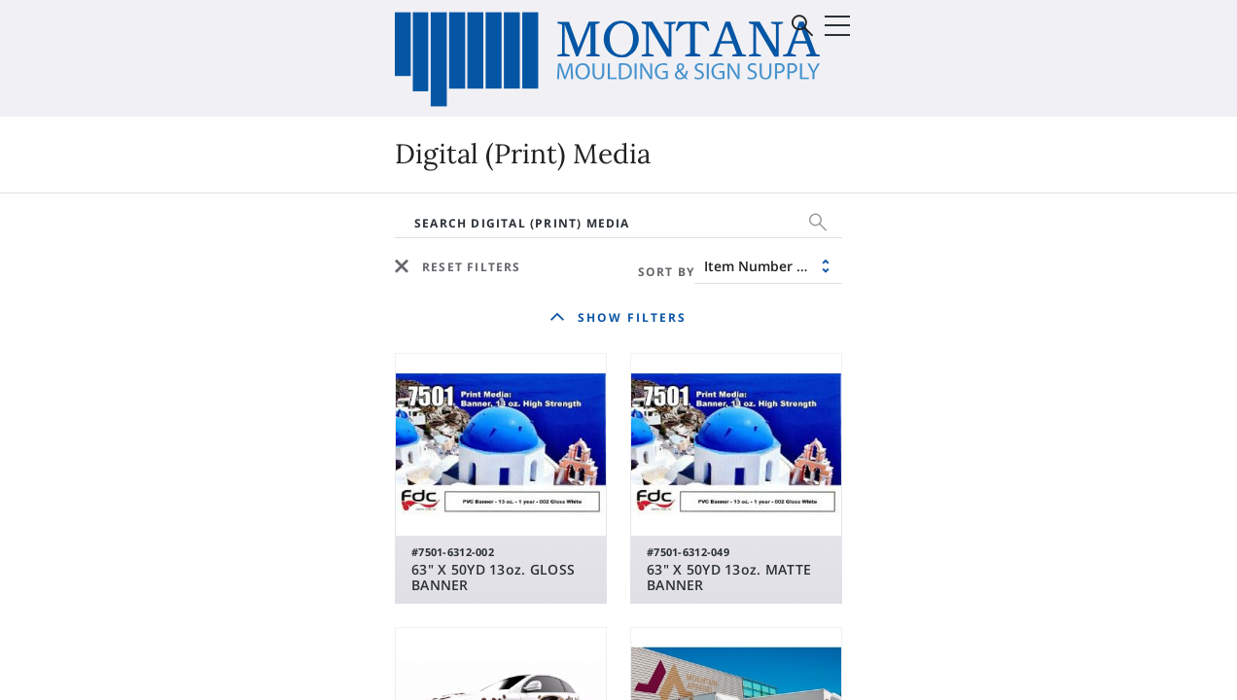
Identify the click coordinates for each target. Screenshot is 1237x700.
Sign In (1060, 92)
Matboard (691, 287)
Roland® (399, 287)
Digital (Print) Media (204, 257)
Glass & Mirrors (948, 257)
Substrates (171, 287)
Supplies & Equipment (212, 316)
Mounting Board (715, 316)
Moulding (689, 257)
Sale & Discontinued (440, 316)
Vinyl (385, 257)
